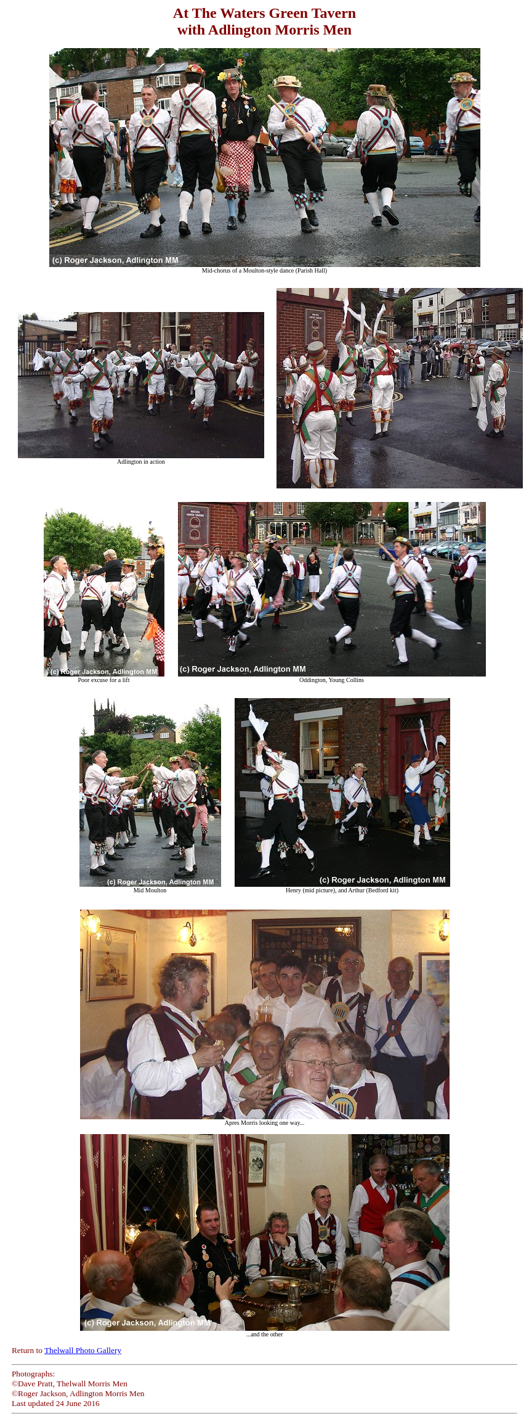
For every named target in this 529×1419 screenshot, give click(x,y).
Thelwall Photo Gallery (82, 1350)
